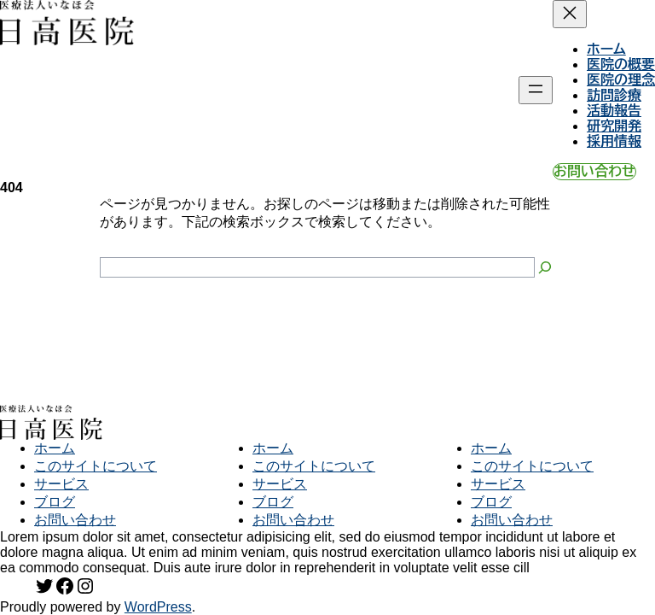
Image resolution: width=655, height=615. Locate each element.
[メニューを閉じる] (570, 14)
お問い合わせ (594, 171)
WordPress (158, 607)
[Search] (545, 267)
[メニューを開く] (536, 90)
